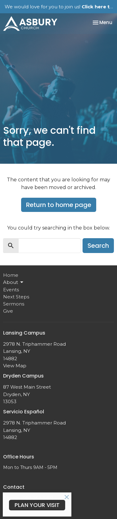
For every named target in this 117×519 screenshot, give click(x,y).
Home (10, 275)
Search (98, 245)
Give (8, 311)
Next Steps (16, 297)
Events (11, 290)
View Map (14, 366)
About (13, 282)
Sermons (13, 304)
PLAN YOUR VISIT (37, 505)
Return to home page (58, 204)
